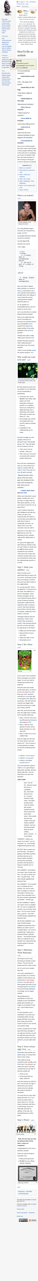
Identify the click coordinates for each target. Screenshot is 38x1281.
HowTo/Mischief (23, 1193)
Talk (27, 2)
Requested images (7, 61)
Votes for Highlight (6, 46)
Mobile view (20, 1216)
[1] (18, 1187)
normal (28, 696)
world (29, 330)
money (32, 637)
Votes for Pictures (6, 50)
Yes (32, 352)
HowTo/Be (29, 1191)
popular (30, 758)
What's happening (6, 65)
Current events (6, 23)
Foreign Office (5, 67)
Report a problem (6, 63)
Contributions (32, 2)
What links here (6, 73)
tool (32, 465)
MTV (28, 755)
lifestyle (25, 720)
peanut (27, 991)
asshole (24, 233)
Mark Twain (26, 470)
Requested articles (7, 59)
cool (33, 1097)
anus (33, 290)
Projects (4, 31)
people (34, 350)
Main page (4, 19)
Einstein (22, 425)
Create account (21, 4)
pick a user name (30, 26)
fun (29, 1097)
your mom (23, 493)
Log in (27, 4)
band (21, 720)
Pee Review (5, 44)
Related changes (6, 75)
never (19, 1055)
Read (16, 10)
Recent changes (6, 25)
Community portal (6, 40)
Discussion (25, 6)
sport (29, 720)
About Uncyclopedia (22, 1212)
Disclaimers (32, 1212)
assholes (22, 762)
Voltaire (19, 470)
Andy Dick (24, 127)
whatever (34, 720)
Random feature (6, 27)
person (30, 324)
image (25, 442)
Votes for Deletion (6, 48)
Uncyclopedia (25, 140)
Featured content (6, 21)
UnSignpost (5, 52)
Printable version (6, 79)
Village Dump (5, 42)
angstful (19, 621)
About (3, 32)
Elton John (24, 107)
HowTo (28, 65)
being (19, 290)
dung (30, 633)
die (30, 640)
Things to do (5, 57)
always (30, 1064)
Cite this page (5, 85)
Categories (21, 1191)
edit (19, 198)
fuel (31, 1028)
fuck (33, 505)
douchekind (31, 986)
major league (30, 980)
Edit (21, 10)
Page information (6, 83)
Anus (23, 252)
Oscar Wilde (25, 118)
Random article (6, 29)
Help (3, 38)
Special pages (5, 77)
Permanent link (6, 81)
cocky (23, 692)
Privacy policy (20, 1209)
